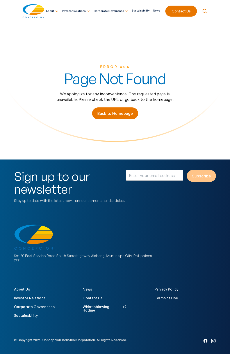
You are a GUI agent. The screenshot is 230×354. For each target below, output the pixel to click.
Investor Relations (76, 10)
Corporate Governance (111, 10)
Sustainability (141, 10)
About (52, 10)
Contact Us (181, 10)
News (156, 10)
